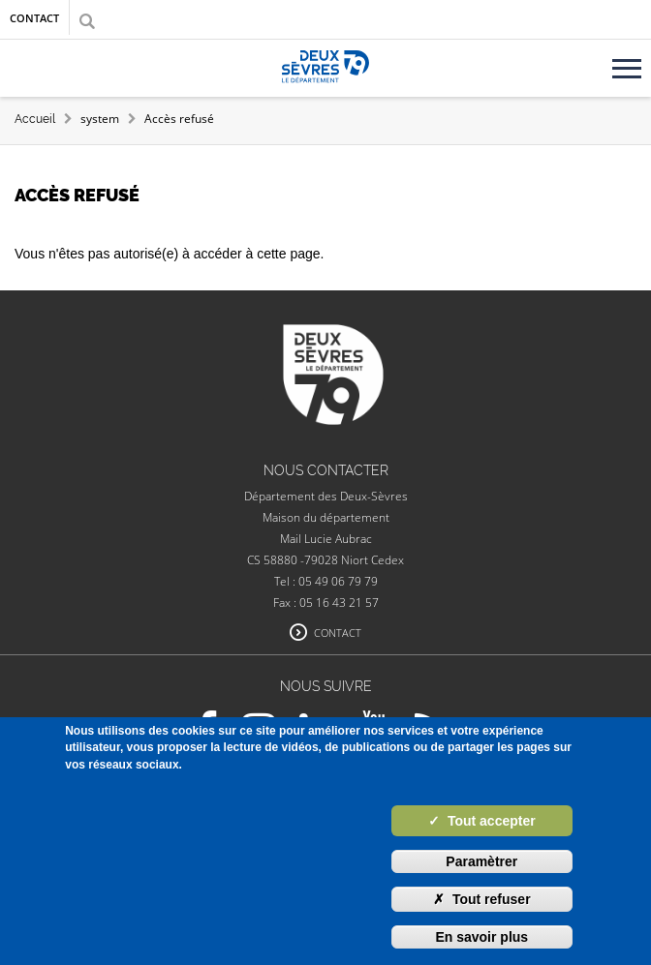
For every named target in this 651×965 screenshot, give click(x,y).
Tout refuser (482, 899)
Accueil (35, 119)
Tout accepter (482, 821)
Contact (34, 18)
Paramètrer (481, 861)
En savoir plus (481, 937)
